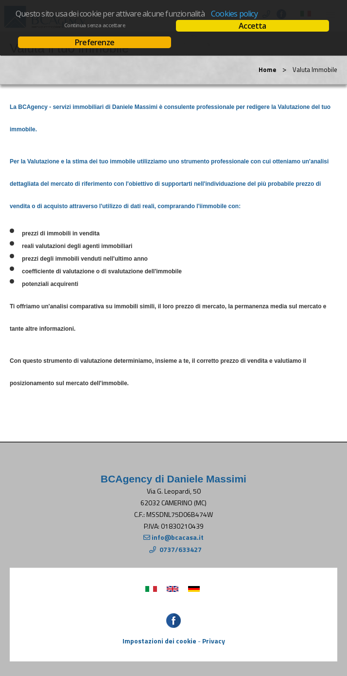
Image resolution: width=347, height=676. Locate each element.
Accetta (252, 25)
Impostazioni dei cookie (159, 641)
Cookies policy (234, 13)
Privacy (213, 641)
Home (267, 69)
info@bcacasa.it (178, 537)
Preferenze (94, 42)
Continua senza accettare (94, 25)
